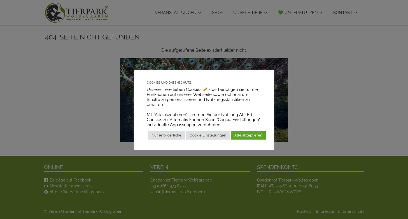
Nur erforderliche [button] (166, 135)
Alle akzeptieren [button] (248, 135)
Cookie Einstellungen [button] (208, 135)
